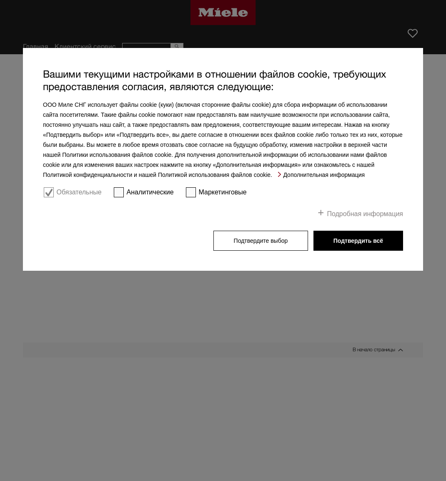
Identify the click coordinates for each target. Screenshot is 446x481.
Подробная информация (365, 213)
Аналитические (150, 192)
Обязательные (78, 192)
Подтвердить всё (358, 240)
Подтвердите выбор (261, 240)
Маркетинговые (223, 192)
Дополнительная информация (324, 174)
